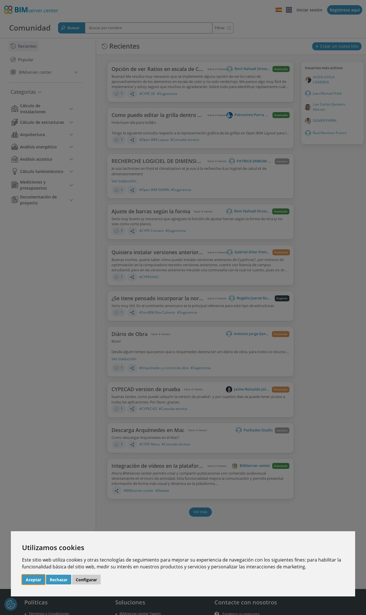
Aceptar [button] (33, 579)
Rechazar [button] (58, 579)
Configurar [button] (86, 579)
